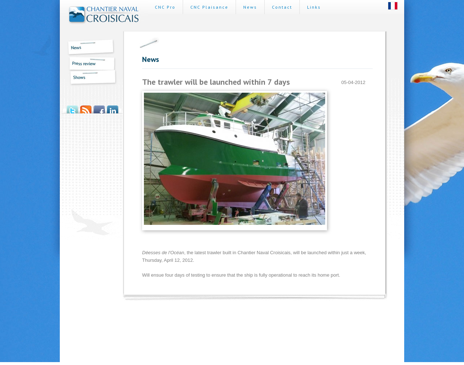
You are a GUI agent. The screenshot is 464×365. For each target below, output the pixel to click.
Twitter (72, 107)
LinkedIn (112, 107)
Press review (89, 63)
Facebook (99, 107)
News (89, 47)
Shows (89, 78)
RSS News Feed (85, 107)
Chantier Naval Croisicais (104, 15)
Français (393, 6)
